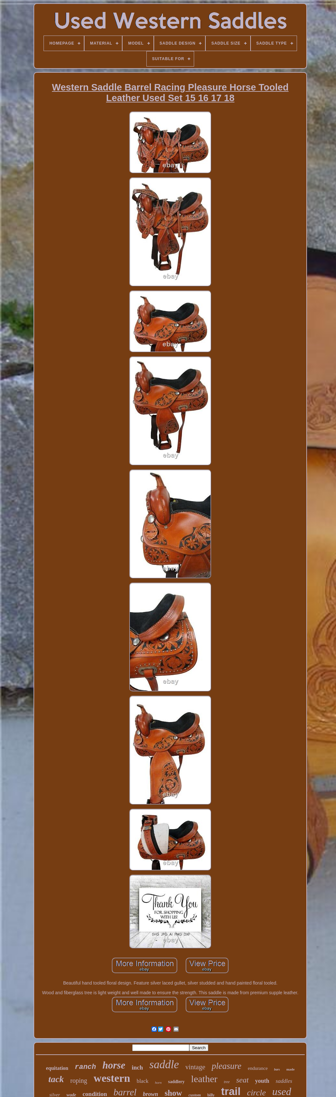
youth (262, 1081)
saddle (164, 1064)
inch (137, 1067)
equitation (57, 1068)
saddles (284, 1081)
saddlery (176, 1081)
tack (56, 1079)
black (143, 1081)
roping (78, 1080)
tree (227, 1082)
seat (242, 1080)
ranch (85, 1067)
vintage (195, 1067)
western (112, 1078)
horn (158, 1082)
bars (277, 1069)
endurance (258, 1068)
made (290, 1069)
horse (114, 1065)
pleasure (226, 1066)
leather (204, 1078)
